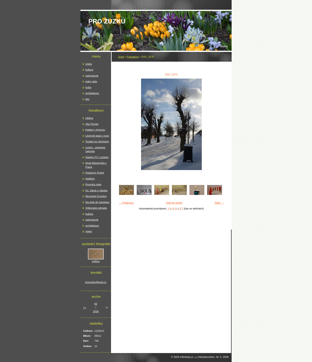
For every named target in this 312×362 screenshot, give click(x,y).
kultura (89, 69)
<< (84, 307)
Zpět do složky (174, 202)
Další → (219, 202)
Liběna (89, 118)
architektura (92, 93)
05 (95, 303)
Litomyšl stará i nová (97, 135)
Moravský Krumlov (96, 196)
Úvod (121, 56)
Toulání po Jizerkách (97, 141)
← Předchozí (126, 202)
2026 (96, 311)
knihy (88, 87)
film (87, 99)
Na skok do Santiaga (97, 202)
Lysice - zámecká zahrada (95, 149)
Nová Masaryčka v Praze (96, 165)
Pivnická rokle (93, 184)
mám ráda (91, 81)
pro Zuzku (107, 21)
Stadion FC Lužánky (97, 157)
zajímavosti (91, 75)
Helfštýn (90, 178)
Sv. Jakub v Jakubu (96, 190)
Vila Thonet (91, 124)
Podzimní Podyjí (94, 172)
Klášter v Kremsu (95, 129)
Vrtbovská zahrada (96, 207)
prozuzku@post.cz (95, 282)
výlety (88, 63)
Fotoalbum (133, 56)
